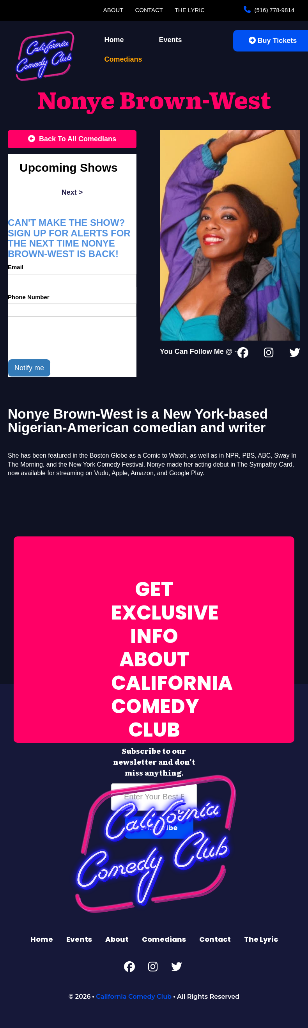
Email (15, 267)
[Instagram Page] (269, 354)
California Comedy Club (134, 996)
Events (170, 40)
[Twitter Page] (294, 354)
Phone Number (29, 297)
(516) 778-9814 (273, 10)
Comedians (123, 59)
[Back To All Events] (72, 139)
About (113, 10)
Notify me (29, 368)
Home (114, 40)
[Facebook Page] (242, 354)
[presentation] (67, 338)
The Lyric (190, 10)
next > (72, 192)
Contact (149, 10)
